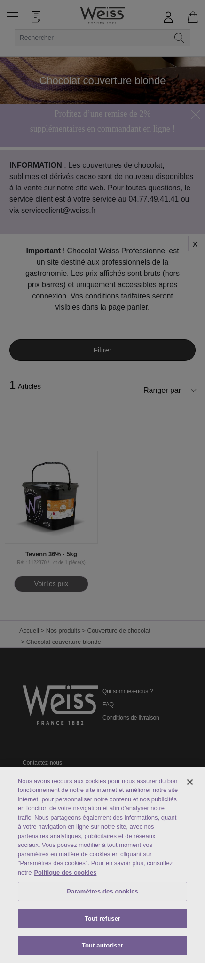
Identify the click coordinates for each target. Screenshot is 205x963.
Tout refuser (102, 918)
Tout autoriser (102, 945)
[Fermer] (190, 782)
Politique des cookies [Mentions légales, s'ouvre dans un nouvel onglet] (65, 872)
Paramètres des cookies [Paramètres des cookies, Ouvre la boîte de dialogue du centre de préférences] (102, 891)
